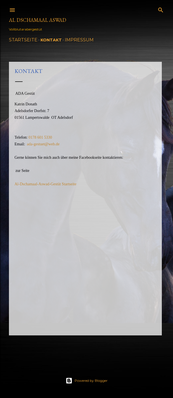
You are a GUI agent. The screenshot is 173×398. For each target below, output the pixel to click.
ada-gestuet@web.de (43, 144)
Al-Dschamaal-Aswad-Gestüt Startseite (45, 184)
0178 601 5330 (40, 137)
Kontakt (51, 39)
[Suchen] (160, 8)
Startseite (23, 39)
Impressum (79, 39)
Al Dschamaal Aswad (37, 20)
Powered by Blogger (87, 380)
